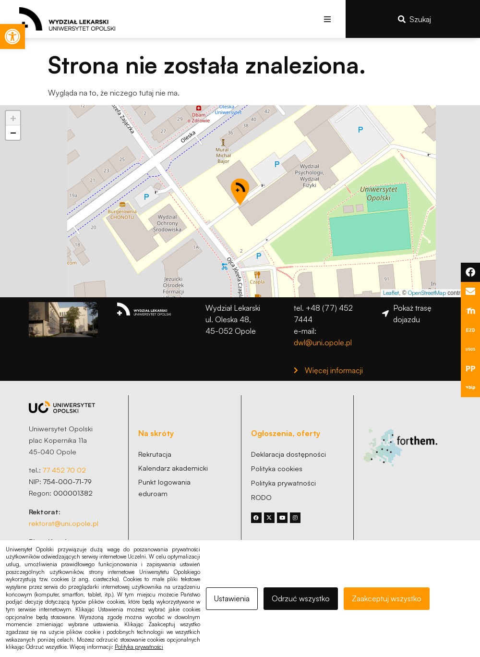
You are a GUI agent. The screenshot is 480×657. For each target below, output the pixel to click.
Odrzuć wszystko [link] (301, 598)
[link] (12, 36)
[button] (327, 19)
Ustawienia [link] (232, 598)
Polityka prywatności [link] (139, 647)
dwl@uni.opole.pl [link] (323, 342)
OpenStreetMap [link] (427, 292)
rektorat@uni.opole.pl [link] (63, 523)
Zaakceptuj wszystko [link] (386, 598)
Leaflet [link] (391, 292)
